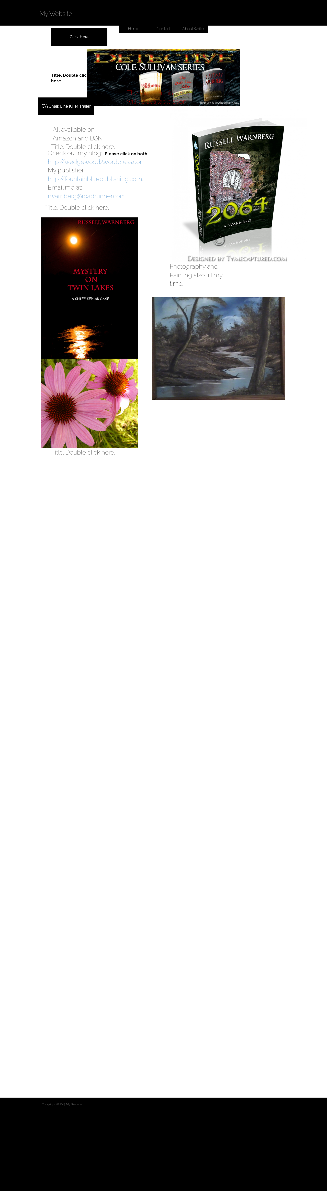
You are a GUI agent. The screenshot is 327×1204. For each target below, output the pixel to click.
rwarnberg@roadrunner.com (87, 196)
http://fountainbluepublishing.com (95, 179)
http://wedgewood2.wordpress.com (97, 161)
